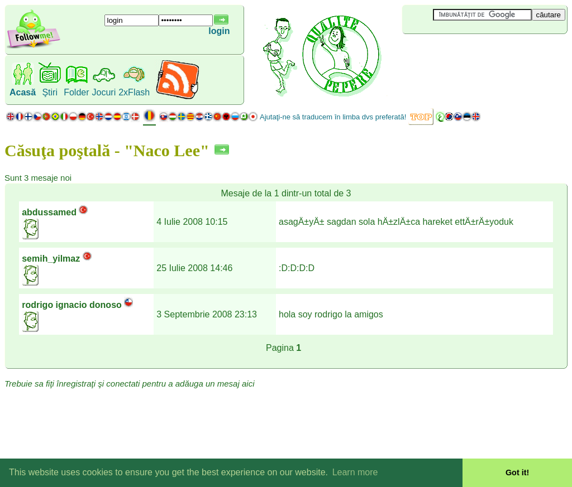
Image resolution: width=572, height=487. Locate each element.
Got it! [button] (517, 472)
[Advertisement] (468, 52)
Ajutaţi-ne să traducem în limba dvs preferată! (333, 117)
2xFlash (134, 92)
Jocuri (104, 92)
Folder (76, 92)
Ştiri (50, 92)
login (219, 31)
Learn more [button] (355, 472)
